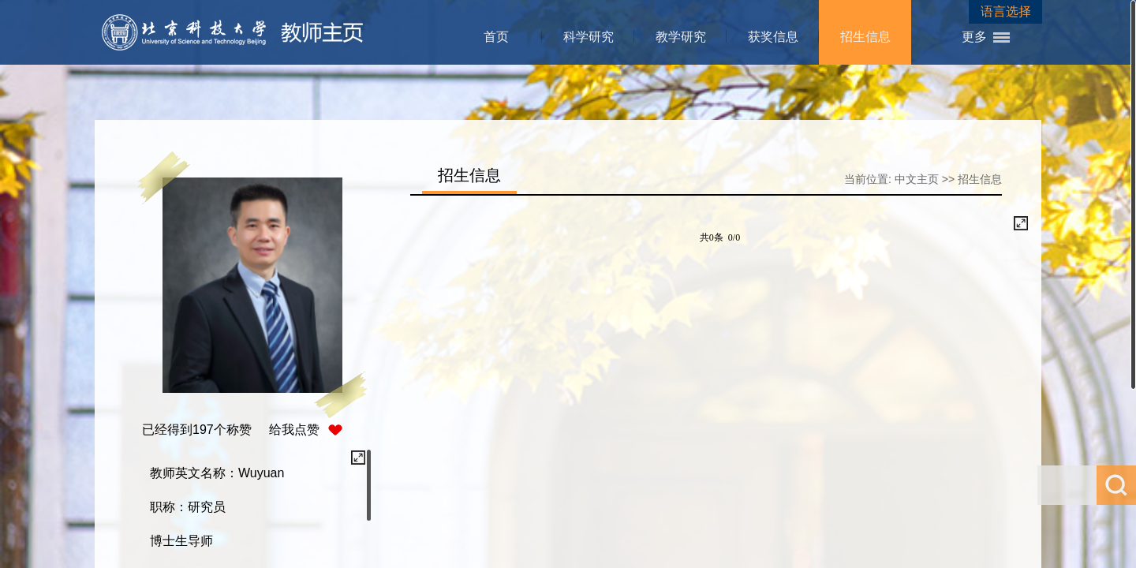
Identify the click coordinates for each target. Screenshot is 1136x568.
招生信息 (865, 36)
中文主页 (917, 179)
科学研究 (588, 36)
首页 (496, 36)
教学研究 (681, 36)
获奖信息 (773, 36)
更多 (974, 36)
